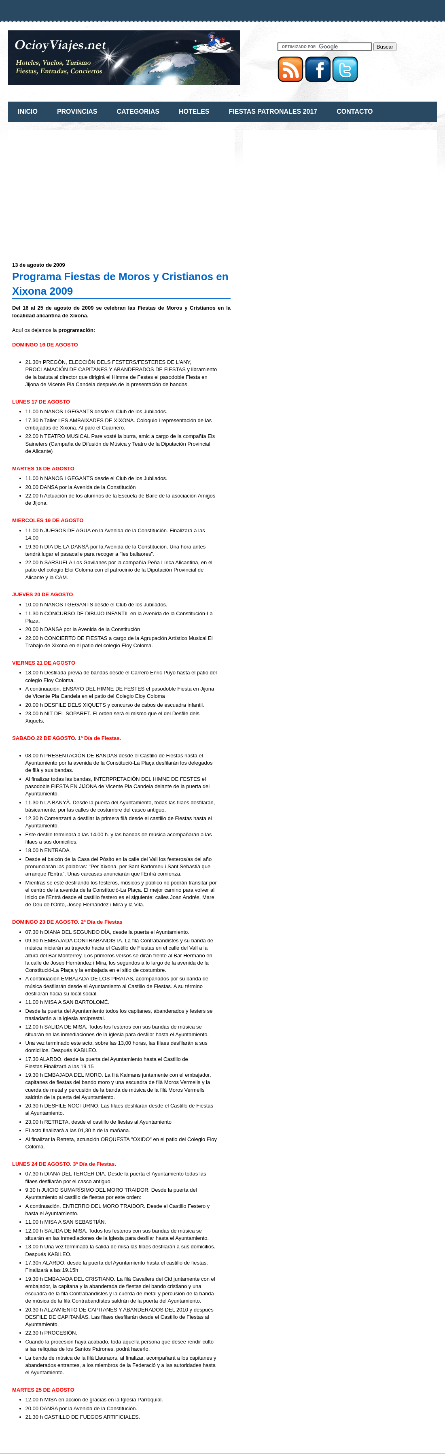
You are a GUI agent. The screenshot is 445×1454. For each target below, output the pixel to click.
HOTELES (194, 111)
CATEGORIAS (138, 111)
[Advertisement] (80, 190)
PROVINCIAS (77, 111)
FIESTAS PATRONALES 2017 (273, 111)
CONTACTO (355, 111)
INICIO (28, 111)
